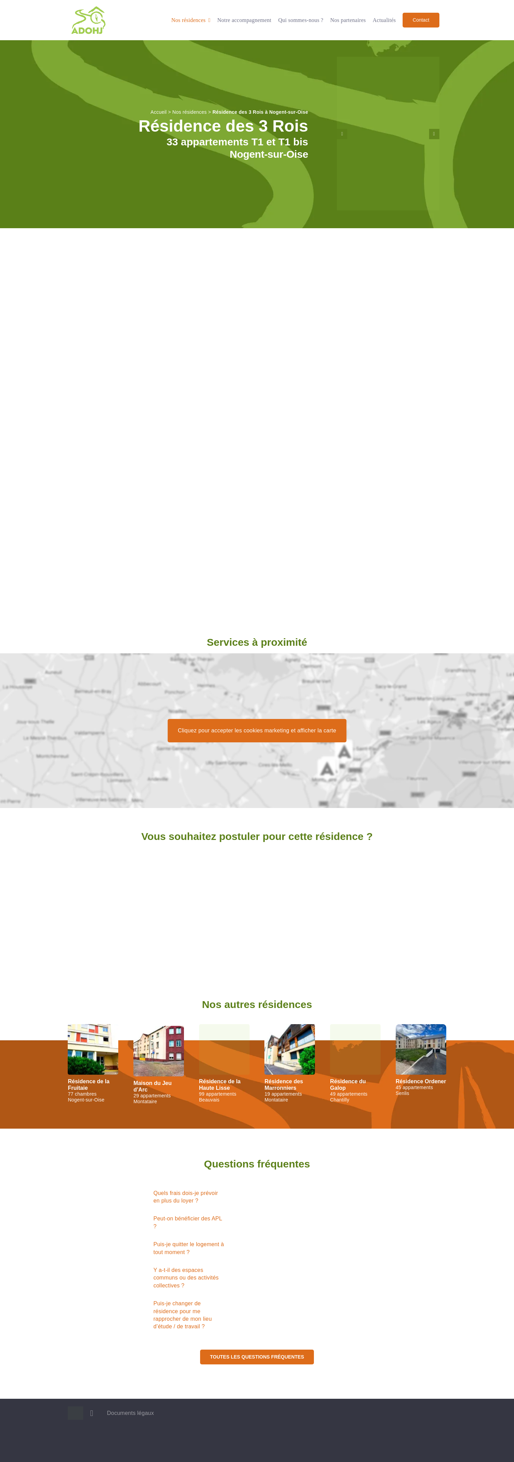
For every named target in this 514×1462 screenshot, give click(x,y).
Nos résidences (189, 112)
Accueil (159, 112)
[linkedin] (91, 1413)
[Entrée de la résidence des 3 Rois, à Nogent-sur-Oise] (388, 60)
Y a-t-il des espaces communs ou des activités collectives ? (186, 1277)
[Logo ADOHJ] (88, 8)
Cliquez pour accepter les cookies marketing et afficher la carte (257, 730)
